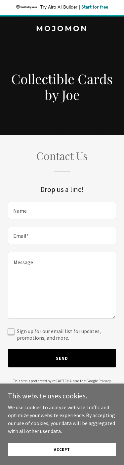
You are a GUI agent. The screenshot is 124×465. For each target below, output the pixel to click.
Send (62, 358)
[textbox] (62, 210)
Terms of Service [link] (65, 386)
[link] (62, 29)
